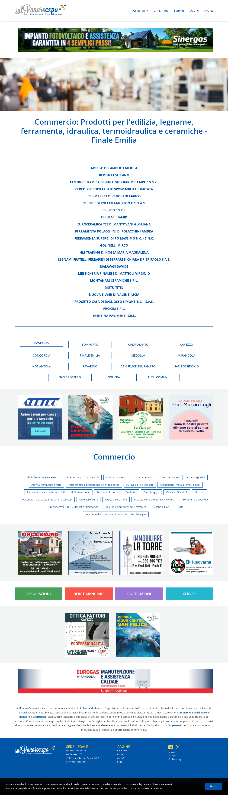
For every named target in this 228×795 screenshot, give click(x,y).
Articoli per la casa (169, 477)
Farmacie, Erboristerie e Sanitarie (116, 492)
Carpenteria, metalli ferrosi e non (180, 484)
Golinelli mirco (114, 245)
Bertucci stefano (114, 175)
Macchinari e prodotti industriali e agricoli (47, 499)
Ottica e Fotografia (116, 499)
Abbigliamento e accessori (42, 477)
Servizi (179, 11)
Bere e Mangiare (89, 593)
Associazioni (38, 593)
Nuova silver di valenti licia (114, 294)
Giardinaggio (151, 492)
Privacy (171, 755)
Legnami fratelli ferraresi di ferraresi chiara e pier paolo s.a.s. (114, 259)
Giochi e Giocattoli (177, 492)
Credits (171, 751)
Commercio (55, 122)
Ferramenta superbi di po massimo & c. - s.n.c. (114, 238)
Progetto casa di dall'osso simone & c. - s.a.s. (114, 301)
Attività (140, 11)
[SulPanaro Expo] (40, 10)
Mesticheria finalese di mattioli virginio (114, 273)
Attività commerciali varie (46, 484)
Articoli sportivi (196, 477)
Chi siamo (161, 11)
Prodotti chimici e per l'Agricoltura (154, 499)
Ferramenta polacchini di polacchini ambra (114, 231)
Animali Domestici (116, 477)
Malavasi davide (114, 266)
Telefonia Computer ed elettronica (126, 507)
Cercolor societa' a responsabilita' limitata (114, 189)
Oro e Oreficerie (88, 499)
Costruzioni (139, 593)
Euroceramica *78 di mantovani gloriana (114, 224)
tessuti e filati (161, 507)
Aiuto (208, 11)
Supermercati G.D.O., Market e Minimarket (73, 507)
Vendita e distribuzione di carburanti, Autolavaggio (116, 514)
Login (194, 11)
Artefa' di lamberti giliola (114, 168)
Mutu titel (114, 287)
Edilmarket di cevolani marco (114, 196)
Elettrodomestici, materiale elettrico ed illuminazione (58, 492)
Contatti (121, 754)
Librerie (199, 492)
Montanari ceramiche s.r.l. (114, 280)
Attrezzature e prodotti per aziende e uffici (94, 484)
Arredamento (142, 477)
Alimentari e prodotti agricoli (82, 477)
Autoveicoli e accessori (139, 484)
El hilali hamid (114, 217)
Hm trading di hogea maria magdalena (114, 252)
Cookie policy (174, 759)
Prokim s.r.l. (114, 308)
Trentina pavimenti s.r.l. (114, 316)
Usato (180, 507)
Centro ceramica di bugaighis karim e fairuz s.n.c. (114, 182)
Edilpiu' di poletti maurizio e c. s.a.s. (114, 203)
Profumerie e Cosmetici (195, 499)
